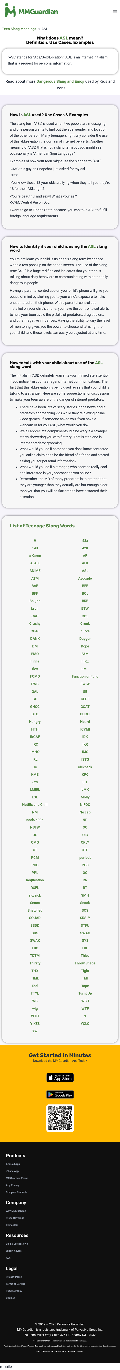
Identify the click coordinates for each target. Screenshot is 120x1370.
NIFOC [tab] (85, 805)
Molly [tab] (85, 797)
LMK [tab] (85, 789)
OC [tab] (85, 827)
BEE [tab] (85, 586)
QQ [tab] (85, 873)
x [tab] (85, 1016)
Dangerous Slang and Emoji (60, 81)
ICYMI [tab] (85, 729)
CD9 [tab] (85, 616)
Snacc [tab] (35, 903)
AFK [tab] (85, 563)
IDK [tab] (85, 737)
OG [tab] (35, 835)
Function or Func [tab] (85, 676)
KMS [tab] (35, 774)
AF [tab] (85, 556)
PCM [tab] (35, 858)
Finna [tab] (34, 661)
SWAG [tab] (85, 933)
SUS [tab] (35, 933)
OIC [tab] (85, 835)
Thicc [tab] (85, 955)
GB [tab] (85, 691)
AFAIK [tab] (35, 563)
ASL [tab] (85, 571)
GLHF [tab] (85, 699)
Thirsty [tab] (34, 963)
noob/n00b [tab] (34, 820)
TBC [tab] (35, 948)
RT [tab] (85, 888)
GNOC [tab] (35, 707)
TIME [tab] (35, 978)
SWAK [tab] (35, 940)
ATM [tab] (35, 578)
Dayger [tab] (85, 639)
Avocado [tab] (85, 578)
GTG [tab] (34, 714)
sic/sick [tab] (35, 895)
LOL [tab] (35, 797)
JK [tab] (35, 767)
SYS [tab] (85, 940)
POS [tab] (85, 865)
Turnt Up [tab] (85, 993)
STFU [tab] (85, 925)
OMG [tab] (35, 842)
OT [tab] (35, 850)
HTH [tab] (34, 729)
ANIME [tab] (34, 571)
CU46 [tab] (35, 631)
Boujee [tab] (34, 601)
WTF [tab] (85, 1008)
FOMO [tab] (35, 676)
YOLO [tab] (85, 1024)
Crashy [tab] (34, 623)
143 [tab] (35, 548)
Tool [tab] (35, 986)
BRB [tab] (85, 601)
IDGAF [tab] (35, 737)
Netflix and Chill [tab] (35, 805)
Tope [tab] (85, 986)
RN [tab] (85, 880)
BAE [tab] (35, 586)
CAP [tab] (34, 616)
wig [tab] (35, 1008)
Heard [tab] (85, 722)
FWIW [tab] (85, 684)
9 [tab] (35, 541)
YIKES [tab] (35, 1024)
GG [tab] (35, 699)
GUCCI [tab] (85, 714)
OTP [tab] (85, 850)
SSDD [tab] (34, 925)
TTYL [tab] (35, 993)
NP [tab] (85, 820)
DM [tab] (35, 646)
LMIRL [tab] (35, 789)
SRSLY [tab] (85, 918)
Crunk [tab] (85, 623)
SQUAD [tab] (35, 918)
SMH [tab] (85, 895)
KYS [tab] (35, 782)
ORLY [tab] (85, 842)
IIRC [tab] (35, 744)
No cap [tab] (85, 812)
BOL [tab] (85, 593)
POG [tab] (34, 865)
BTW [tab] (85, 608)
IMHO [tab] (34, 752)
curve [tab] (85, 631)
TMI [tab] (85, 978)
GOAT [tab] (85, 707)
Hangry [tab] (35, 722)
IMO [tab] (85, 752)
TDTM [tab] (35, 955)
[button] (115, 12)
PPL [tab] (35, 873)
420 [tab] (85, 548)
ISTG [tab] (85, 759)
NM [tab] (35, 812)
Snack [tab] (85, 903)
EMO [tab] (35, 654)
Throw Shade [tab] (85, 963)
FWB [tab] (34, 684)
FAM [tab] (85, 654)
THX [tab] (34, 971)
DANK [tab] (35, 639)
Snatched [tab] (34, 910)
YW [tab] (35, 1031)
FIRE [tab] (85, 661)
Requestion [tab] (35, 880)
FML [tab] (85, 669)
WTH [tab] (35, 1016)
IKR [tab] (85, 744)
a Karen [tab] (35, 556)
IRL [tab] (35, 759)
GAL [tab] (35, 691)
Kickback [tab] (85, 767)
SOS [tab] (85, 910)
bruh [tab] (34, 608)
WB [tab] (35, 1001)
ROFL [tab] (35, 888)
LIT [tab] (85, 782)
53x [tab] (85, 541)
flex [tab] (35, 669)
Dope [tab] (85, 646)
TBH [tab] (85, 948)
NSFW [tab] (35, 827)
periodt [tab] (85, 858)
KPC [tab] (85, 774)
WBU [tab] (85, 1001)
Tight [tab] (85, 971)
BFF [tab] (35, 593)
